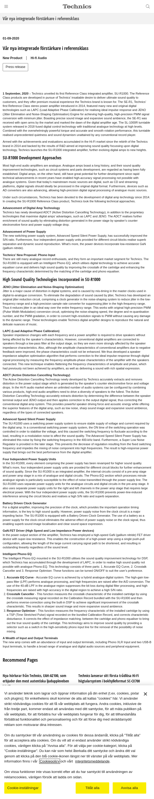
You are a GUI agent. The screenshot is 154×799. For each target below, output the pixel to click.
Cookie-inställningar (23, 788)
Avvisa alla (129, 788)
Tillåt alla (92, 788)
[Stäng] (145, 694)
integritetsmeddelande (92, 761)
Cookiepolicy (50, 761)
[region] (77, 742)
